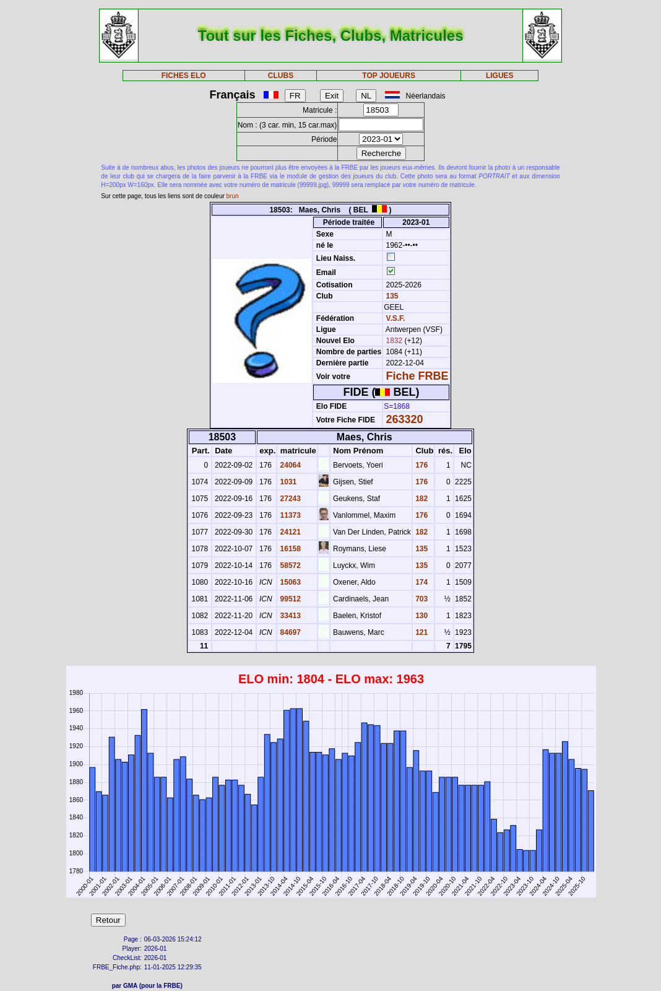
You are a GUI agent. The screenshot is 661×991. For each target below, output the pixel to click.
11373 (289, 515)
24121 (289, 532)
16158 (289, 548)
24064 (289, 465)
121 (420, 632)
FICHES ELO (184, 75)
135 (391, 296)
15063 (289, 582)
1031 (287, 482)
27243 (289, 498)
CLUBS (280, 75)
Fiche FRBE (417, 376)
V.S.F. (395, 318)
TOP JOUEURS (388, 75)
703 (420, 599)
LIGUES (500, 75)
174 (420, 582)
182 (420, 498)
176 (420, 465)
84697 (289, 632)
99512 (289, 599)
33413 (289, 615)
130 (420, 615)
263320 (404, 419)
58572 (289, 565)
